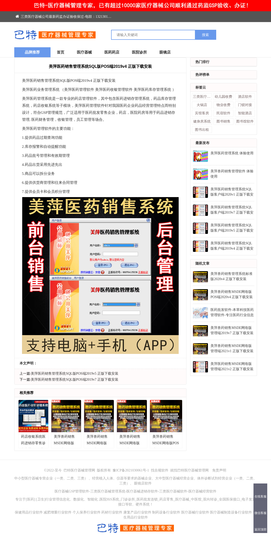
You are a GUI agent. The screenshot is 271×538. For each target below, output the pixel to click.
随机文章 (202, 263)
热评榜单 (202, 75)
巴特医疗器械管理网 (79, 470)
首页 (60, 52)
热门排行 (202, 62)
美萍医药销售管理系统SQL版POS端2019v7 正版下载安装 (74, 379)
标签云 (200, 87)
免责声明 (219, 470)
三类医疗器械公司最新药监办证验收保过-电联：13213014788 (65, 17)
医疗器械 (84, 52)
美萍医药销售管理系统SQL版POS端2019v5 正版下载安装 (74, 373)
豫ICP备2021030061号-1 (131, 470)
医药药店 (111, 52)
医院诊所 (139, 52)
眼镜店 (165, 52)
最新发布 (202, 143)
